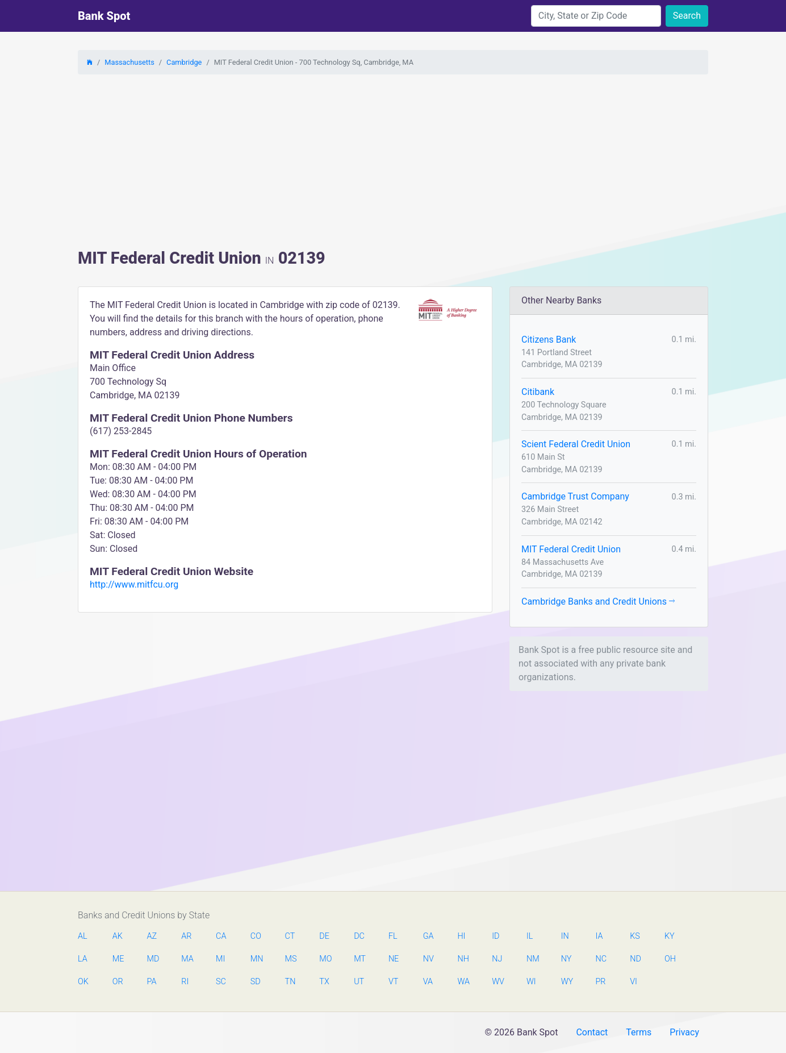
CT (290, 936)
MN (256, 959)
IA (599, 936)
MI (220, 959)
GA (428, 936)
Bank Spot (104, 16)
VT (393, 982)
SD (255, 982)
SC (221, 982)
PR (600, 982)
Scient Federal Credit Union (575, 444)
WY (566, 982)
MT (359, 959)
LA (82, 959)
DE (324, 936)
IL (529, 936)
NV (428, 959)
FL (393, 936)
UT (359, 982)
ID (495, 936)
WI (531, 982)
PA (152, 982)
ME (118, 959)
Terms (638, 1032)
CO (255, 936)
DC (359, 936)
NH (463, 959)
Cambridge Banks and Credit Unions (598, 601)
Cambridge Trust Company (575, 496)
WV (497, 982)
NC (601, 959)
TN (290, 982)
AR (186, 936)
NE (393, 959)
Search (687, 15)
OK (83, 982)
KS (635, 936)
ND (635, 959)
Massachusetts (129, 62)
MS (290, 959)
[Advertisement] (393, 163)
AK (117, 936)
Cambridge (184, 62)
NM (532, 959)
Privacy (684, 1032)
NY (566, 959)
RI (185, 982)
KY (669, 936)
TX (324, 982)
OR (117, 982)
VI (633, 982)
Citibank (537, 391)
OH (670, 959)
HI (461, 936)
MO (325, 959)
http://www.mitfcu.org (134, 584)
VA (428, 982)
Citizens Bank (548, 339)
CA (221, 936)
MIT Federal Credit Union (571, 549)
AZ (152, 936)
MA (187, 959)
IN (565, 936)
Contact (592, 1032)
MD (152, 959)
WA (463, 982)
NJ (497, 959)
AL (82, 936)
